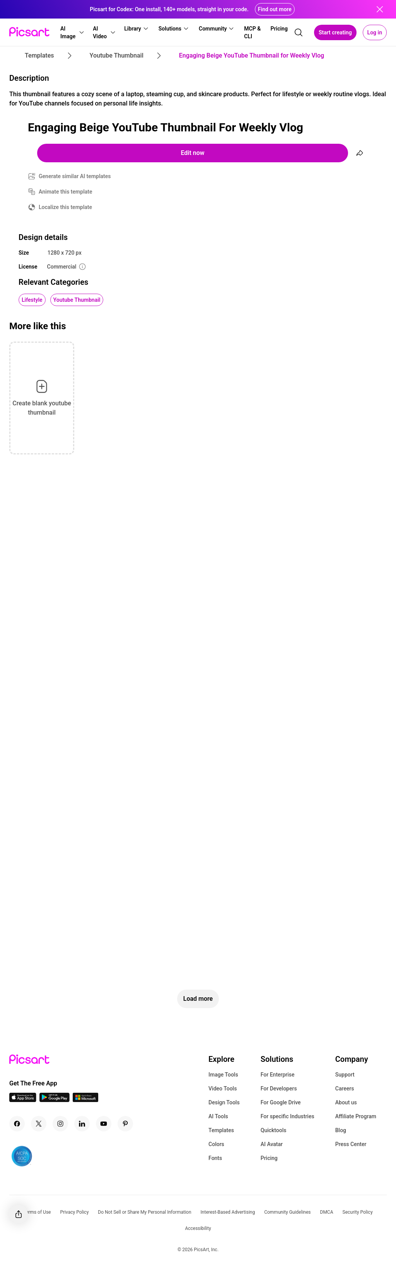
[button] (72, 32)
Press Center (351, 1144)
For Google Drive (281, 1102)
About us (346, 1102)
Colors (216, 1144)
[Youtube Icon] (103, 1123)
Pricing (269, 1158)
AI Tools (218, 1116)
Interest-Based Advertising (228, 1212)
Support (345, 1075)
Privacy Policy (74, 1212)
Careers (344, 1088)
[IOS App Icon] (22, 1100)
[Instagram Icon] (60, 1123)
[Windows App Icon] (85, 1100)
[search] (298, 32)
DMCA (326, 1212)
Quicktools (274, 1130)
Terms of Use (37, 1212)
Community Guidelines (287, 1212)
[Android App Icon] (54, 1100)
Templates (221, 1130)
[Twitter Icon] (38, 1123)
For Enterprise (278, 1075)
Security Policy (358, 1212)
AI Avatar (272, 1144)
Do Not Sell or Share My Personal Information (144, 1212)
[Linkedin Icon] (82, 1123)
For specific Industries (287, 1116)
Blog (340, 1130)
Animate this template (65, 192)
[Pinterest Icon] (125, 1123)
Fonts (215, 1158)
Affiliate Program (355, 1116)
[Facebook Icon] (17, 1123)
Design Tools (224, 1102)
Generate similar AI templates (75, 176)
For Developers (279, 1088)
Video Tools (222, 1088)
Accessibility (198, 1228)
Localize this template (65, 207)
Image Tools (223, 1075)
